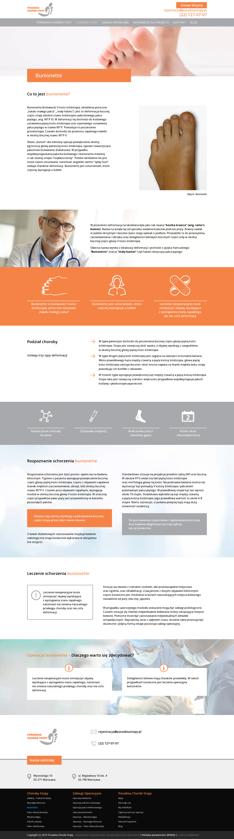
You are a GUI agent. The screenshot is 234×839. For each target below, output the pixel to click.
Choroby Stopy (87, 22)
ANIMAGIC (193, 835)
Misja (120, 798)
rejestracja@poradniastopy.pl (185, 10)
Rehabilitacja (124, 817)
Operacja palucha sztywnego (86, 802)
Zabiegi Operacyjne (115, 22)
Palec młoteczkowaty (37, 812)
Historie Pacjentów (127, 821)
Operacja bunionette (82, 812)
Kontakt (179, 22)
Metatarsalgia (33, 817)
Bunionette (32, 807)
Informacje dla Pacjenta (151, 22)
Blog (193, 22)
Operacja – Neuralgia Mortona (87, 821)
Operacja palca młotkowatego (87, 807)
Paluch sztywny (34, 821)
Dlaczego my (124, 802)
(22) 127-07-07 (193, 14)
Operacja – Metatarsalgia (85, 817)
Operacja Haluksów (82, 798)
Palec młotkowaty (35, 826)
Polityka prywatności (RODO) (158, 835)
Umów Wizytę (191, 5)
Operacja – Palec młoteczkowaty (88, 826)
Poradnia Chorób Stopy (54, 22)
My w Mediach (124, 807)
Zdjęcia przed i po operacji (130, 812)
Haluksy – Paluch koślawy (39, 798)
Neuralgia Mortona (36, 802)
